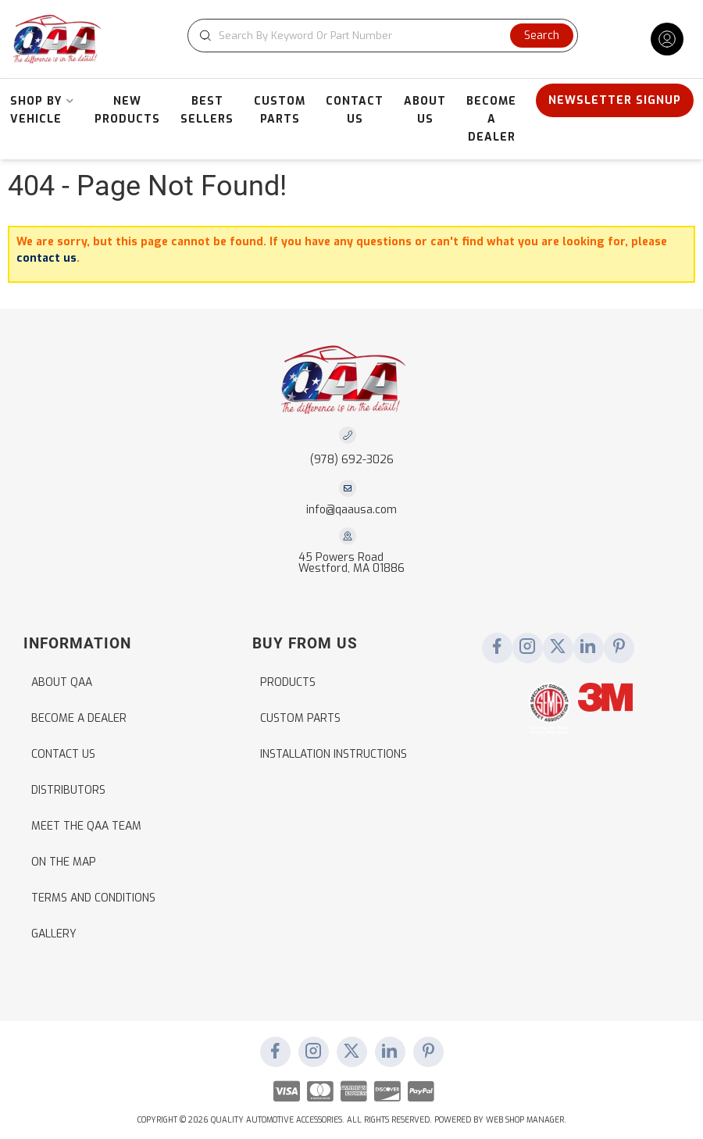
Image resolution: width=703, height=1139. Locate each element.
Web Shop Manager (525, 1120)
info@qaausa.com (351, 510)
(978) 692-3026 (352, 459)
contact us (46, 258)
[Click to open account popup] (667, 39)
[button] (382, 35)
